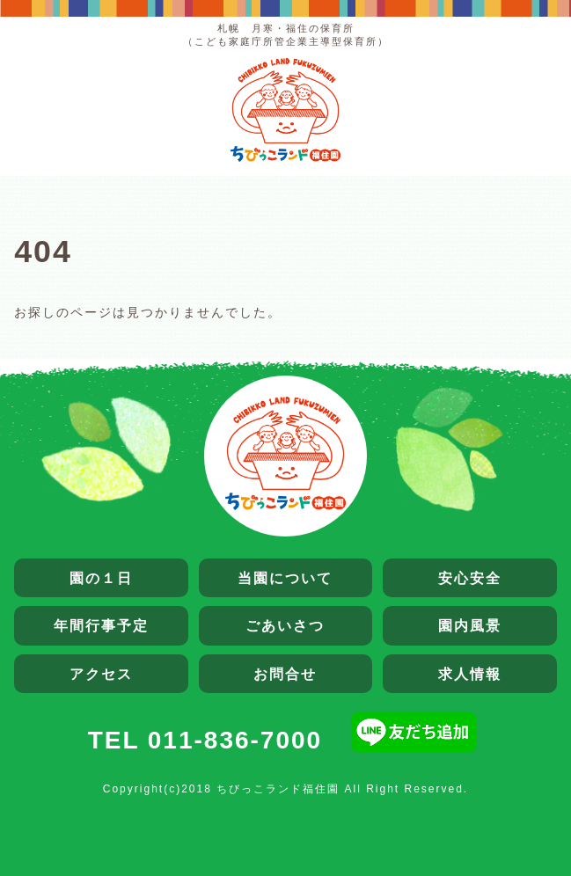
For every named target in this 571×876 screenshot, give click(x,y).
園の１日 (101, 578)
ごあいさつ (285, 625)
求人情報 (469, 674)
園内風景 (469, 625)
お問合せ (285, 674)
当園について (285, 578)
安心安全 (469, 578)
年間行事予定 (101, 625)
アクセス (101, 674)
